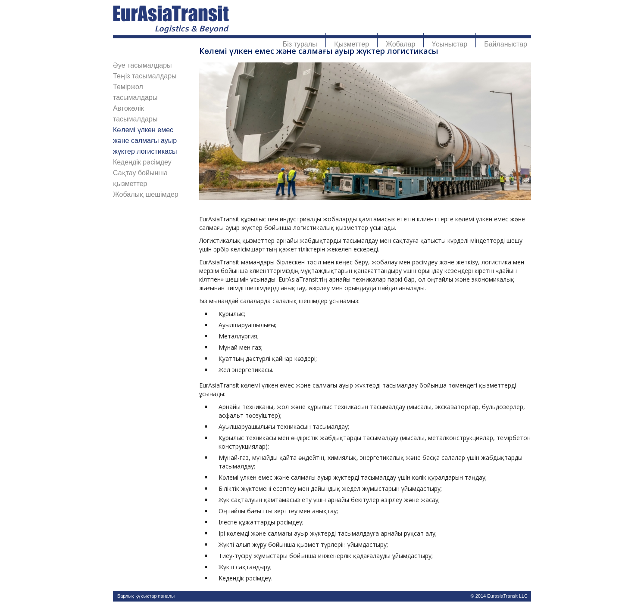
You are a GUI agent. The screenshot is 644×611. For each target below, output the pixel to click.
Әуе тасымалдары (142, 65)
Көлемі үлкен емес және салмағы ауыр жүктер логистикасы (145, 140)
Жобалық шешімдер (145, 194)
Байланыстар (505, 44)
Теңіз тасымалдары (145, 76)
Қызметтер (351, 44)
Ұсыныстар (449, 44)
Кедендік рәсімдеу (142, 162)
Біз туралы (300, 44)
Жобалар (400, 44)
